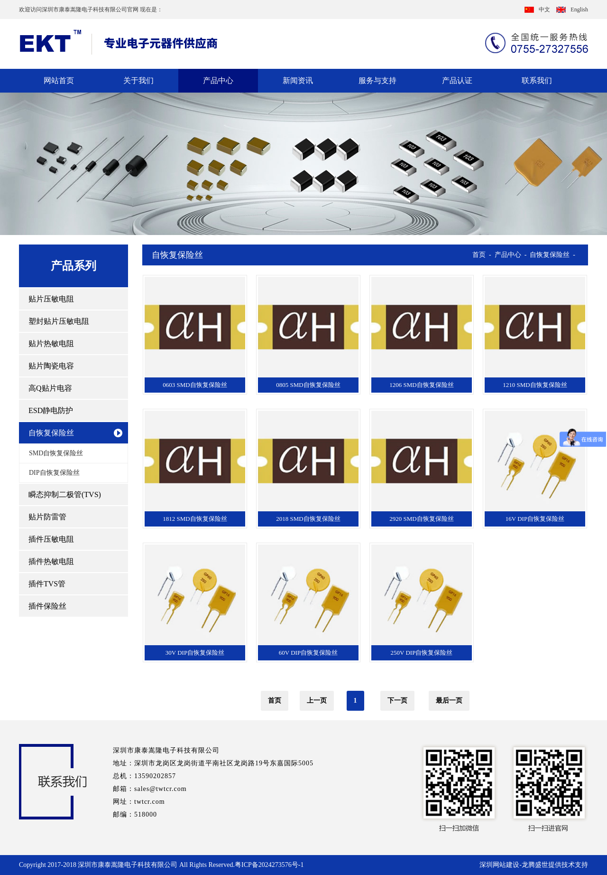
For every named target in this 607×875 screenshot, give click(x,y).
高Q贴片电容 (50, 388)
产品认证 (457, 80)
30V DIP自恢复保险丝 (195, 652)
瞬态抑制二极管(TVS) (64, 494)
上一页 (317, 700)
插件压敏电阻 (51, 539)
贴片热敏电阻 (51, 343)
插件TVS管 (46, 584)
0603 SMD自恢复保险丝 (195, 384)
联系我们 (537, 80)
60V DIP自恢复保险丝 (308, 652)
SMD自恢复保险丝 (56, 453)
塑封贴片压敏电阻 (58, 321)
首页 (479, 254)
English (572, 9)
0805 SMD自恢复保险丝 (308, 384)
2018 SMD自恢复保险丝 (308, 518)
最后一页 (449, 700)
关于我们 (138, 80)
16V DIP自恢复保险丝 (535, 518)
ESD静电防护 (50, 410)
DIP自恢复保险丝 (54, 472)
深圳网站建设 (499, 864)
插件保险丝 (47, 606)
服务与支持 (377, 80)
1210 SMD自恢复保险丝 (535, 384)
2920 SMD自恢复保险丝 (421, 518)
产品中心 (218, 80)
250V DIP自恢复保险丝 (422, 652)
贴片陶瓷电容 (51, 366)
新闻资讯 (298, 80)
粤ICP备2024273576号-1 (269, 864)
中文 (537, 9)
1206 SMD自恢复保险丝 (421, 384)
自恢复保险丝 (51, 433)
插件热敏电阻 (51, 561)
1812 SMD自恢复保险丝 (195, 518)
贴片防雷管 (47, 517)
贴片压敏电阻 (51, 299)
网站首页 (59, 80)
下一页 (397, 700)
